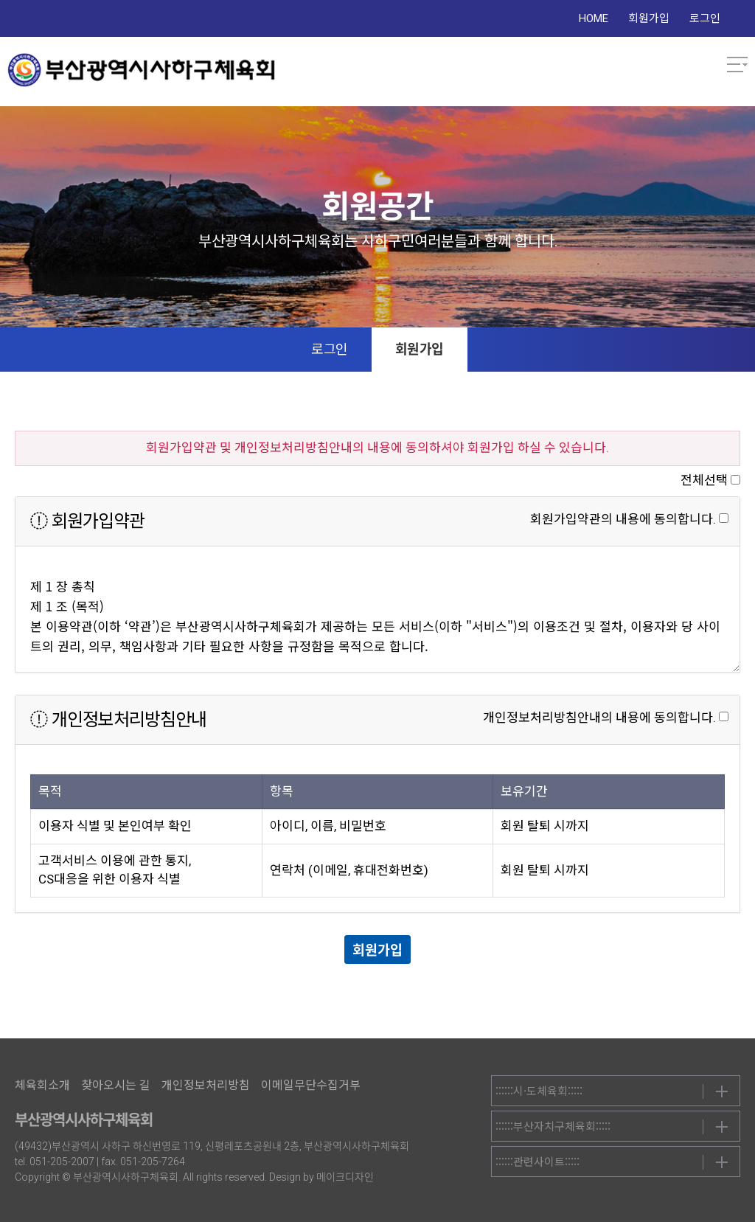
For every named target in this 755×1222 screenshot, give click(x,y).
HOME (593, 18)
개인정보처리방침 (205, 1085)
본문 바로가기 (0, 0)
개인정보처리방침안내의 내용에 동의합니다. (599, 717)
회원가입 (648, 18)
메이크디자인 (345, 1177)
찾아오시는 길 (115, 1085)
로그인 (704, 18)
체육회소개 (42, 1085)
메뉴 (737, 64)
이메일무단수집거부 (311, 1085)
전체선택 (704, 480)
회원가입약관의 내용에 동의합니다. (623, 519)
